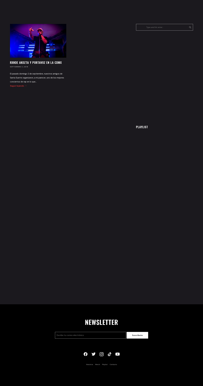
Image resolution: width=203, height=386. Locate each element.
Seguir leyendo (17, 86)
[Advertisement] (156, 77)
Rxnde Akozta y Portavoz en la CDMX (36, 62)
